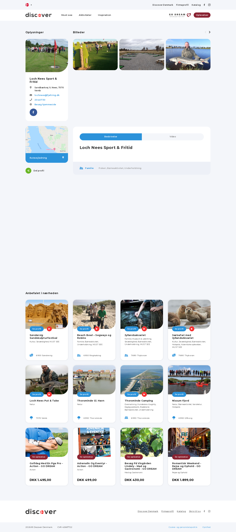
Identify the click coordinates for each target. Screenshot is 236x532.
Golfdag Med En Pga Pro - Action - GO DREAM (46, 465)
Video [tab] (173, 136)
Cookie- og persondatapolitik (182, 527)
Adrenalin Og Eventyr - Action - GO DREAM (92, 465)
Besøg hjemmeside (45, 104)
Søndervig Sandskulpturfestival (43, 336)
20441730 (39, 100)
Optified (206, 527)
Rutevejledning (47, 157)
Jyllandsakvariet (135, 335)
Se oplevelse (38, 457)
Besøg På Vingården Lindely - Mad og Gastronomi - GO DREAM (140, 466)
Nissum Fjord (180, 400)
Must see (66, 15)
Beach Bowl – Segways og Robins (94, 336)
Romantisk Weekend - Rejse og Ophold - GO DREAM (186, 466)
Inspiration (104, 15)
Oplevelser (202, 15)
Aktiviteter (85, 15)
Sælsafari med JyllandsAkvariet (183, 336)
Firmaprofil (182, 5)
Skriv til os (195, 511)
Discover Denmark (162, 5)
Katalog (196, 5)
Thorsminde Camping (139, 400)
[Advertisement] (47, 228)
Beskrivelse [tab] (110, 136)
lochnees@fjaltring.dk (47, 95)
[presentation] (205, 32)
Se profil (36, 329)
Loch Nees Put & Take (44, 400)
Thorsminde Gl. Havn (90, 400)
